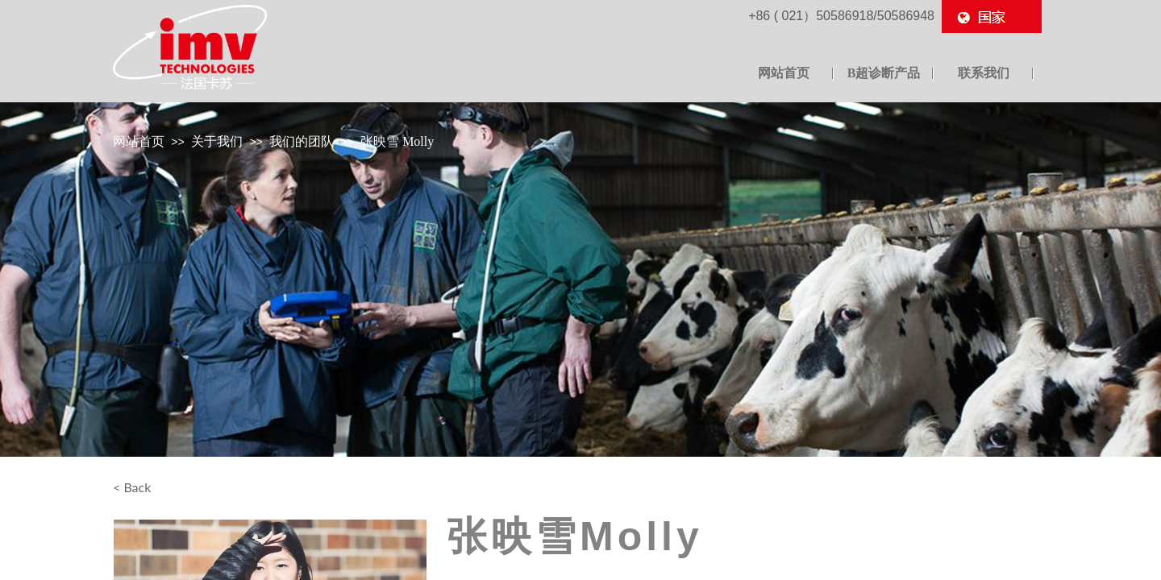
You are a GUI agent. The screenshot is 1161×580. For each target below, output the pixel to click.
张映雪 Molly (397, 141)
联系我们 (983, 73)
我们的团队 (301, 141)
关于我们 (217, 141)
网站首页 (138, 141)
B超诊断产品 (884, 73)
